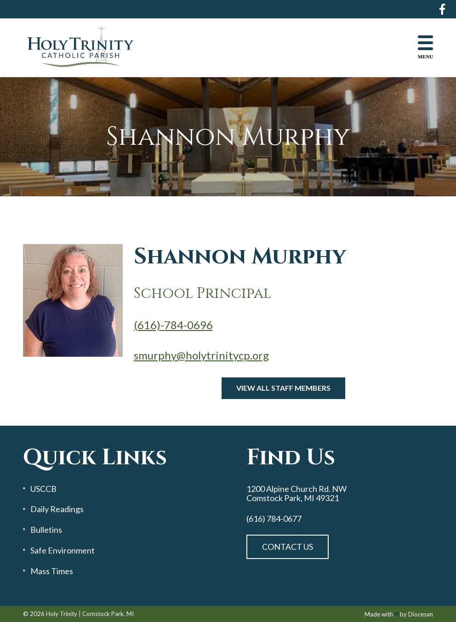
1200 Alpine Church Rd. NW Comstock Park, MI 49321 (296, 493)
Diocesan (420, 614)
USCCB (43, 489)
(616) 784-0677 (274, 519)
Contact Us (287, 547)
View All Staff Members (283, 387)
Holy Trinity (61, 613)
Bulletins (46, 530)
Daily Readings (57, 509)
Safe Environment (62, 550)
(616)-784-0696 (173, 324)
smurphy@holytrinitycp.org (201, 355)
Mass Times (51, 571)
